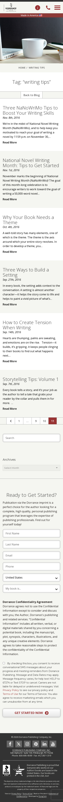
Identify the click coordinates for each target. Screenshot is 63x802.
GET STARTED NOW (31, 713)
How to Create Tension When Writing (27, 325)
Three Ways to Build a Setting (26, 272)
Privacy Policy (11, 690)
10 (44, 421)
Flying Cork (42, 796)
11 (52, 421)
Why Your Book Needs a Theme (28, 219)
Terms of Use (10, 694)
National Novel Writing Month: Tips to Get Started (31, 162)
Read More (10, 142)
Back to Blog (32, 95)
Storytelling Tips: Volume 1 (31, 379)
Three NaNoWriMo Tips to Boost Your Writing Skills (30, 110)
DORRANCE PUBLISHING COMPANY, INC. (31, 750)
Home (22, 67)
